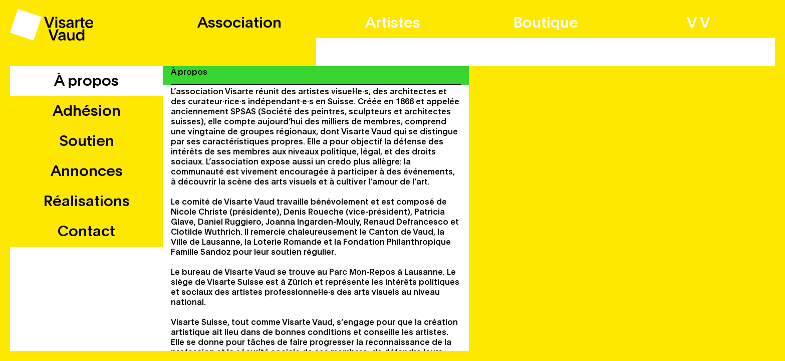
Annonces (87, 171)
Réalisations (86, 201)
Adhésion (87, 111)
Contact (86, 231)
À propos (86, 81)
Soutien (86, 141)
